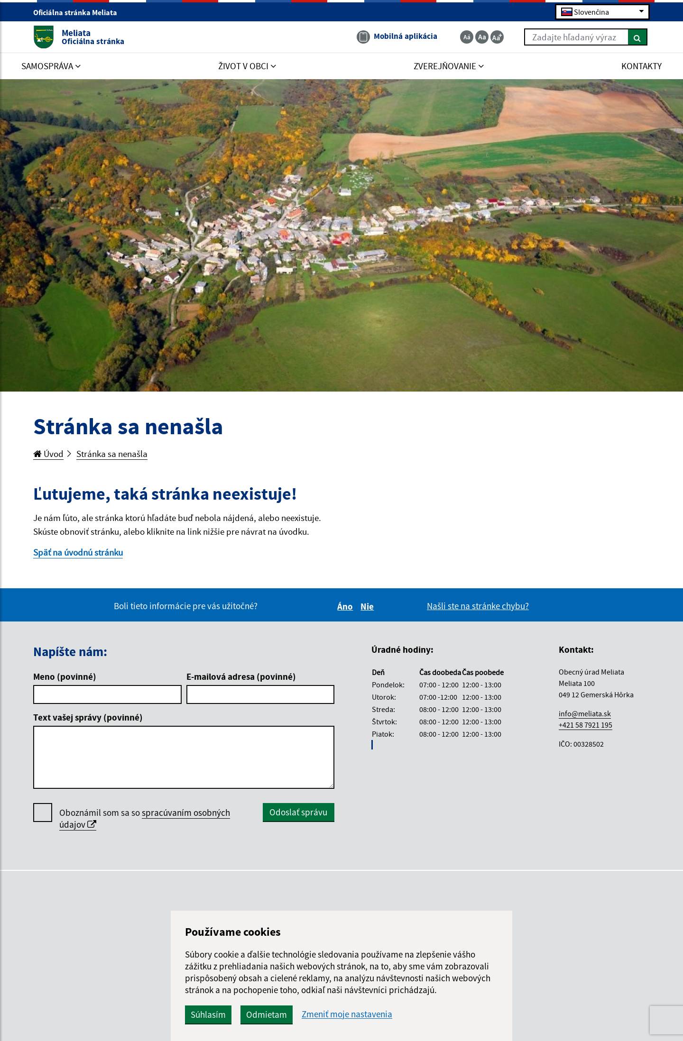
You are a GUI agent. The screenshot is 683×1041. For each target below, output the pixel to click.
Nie (368, 606)
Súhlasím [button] (208, 1014)
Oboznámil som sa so (144, 819)
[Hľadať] (637, 37)
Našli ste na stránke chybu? (478, 606)
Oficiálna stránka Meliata (79, 12)
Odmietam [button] (266, 1014)
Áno (346, 606)
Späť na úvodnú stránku (78, 552)
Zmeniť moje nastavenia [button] (347, 1014)
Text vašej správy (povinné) (88, 717)
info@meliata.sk (585, 713)
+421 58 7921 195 (585, 725)
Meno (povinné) (64, 676)
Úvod (48, 453)
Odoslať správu (298, 812)
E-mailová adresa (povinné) (241, 676)
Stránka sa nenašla (112, 453)
